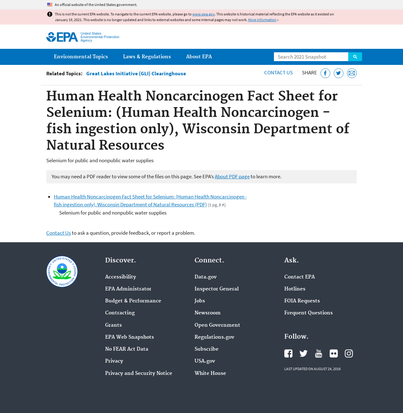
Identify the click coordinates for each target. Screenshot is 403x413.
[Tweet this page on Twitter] (338, 73)
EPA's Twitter (303, 353)
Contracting (120, 313)
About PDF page (232, 176)
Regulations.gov (214, 337)
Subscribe (207, 349)
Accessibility (120, 277)
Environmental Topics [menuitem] (81, 57)
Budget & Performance (133, 301)
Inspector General (217, 289)
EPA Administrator (128, 289)
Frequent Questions (308, 313)
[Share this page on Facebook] (325, 73)
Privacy (114, 361)
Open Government (217, 325)
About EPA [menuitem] (199, 57)
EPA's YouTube (319, 353)
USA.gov (205, 361)
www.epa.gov (203, 14)
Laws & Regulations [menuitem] (147, 57)
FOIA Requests (302, 301)
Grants (113, 325)
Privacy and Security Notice (138, 373)
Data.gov (206, 277)
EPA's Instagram (349, 353)
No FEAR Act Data (126, 349)
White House (210, 373)
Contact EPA (299, 277)
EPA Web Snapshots (129, 337)
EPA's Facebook (288, 353)
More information (262, 19)
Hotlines (294, 289)
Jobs (200, 301)
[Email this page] (352, 73)
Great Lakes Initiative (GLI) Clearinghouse (136, 73)
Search (355, 56)
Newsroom (208, 313)
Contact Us (278, 72)
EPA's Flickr (334, 353)
